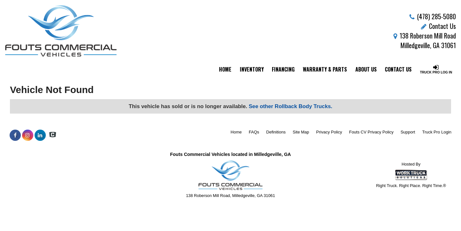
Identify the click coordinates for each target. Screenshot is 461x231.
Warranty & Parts (325, 69)
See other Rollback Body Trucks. (290, 106)
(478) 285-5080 (436, 16)
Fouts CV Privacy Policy (371, 132)
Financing (283, 69)
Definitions (276, 132)
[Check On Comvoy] (52, 135)
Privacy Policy (329, 132)
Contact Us (438, 26)
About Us (366, 69)
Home (225, 69)
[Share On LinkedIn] (40, 135)
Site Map (301, 132)
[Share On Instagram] (27, 135)
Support (407, 132)
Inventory (252, 69)
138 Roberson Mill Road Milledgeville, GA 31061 (424, 40)
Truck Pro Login (436, 132)
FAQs (254, 132)
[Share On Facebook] (15, 135)
